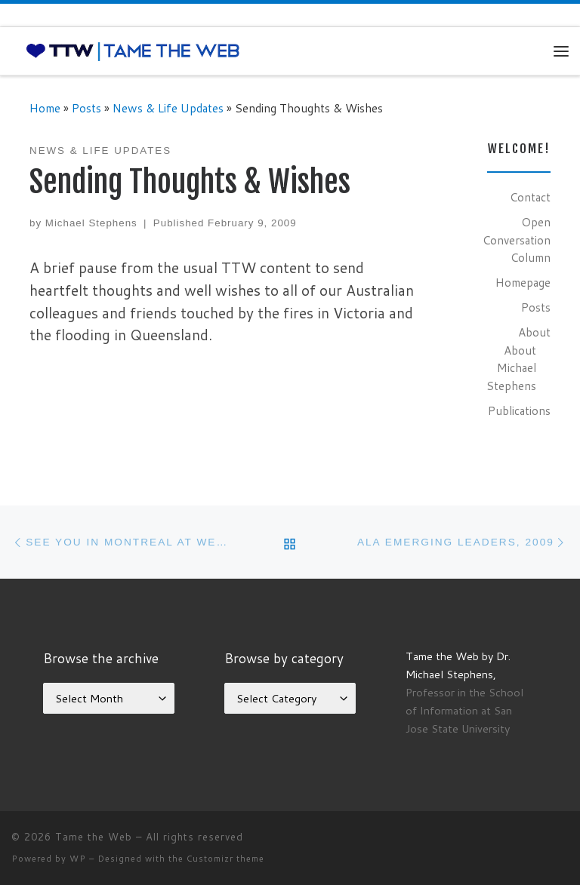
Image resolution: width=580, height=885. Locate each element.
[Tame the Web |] (133, 50)
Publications (519, 410)
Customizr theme (225, 859)
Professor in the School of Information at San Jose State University (464, 710)
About (534, 332)
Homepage (523, 282)
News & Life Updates (168, 108)
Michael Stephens (91, 223)
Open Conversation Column (517, 240)
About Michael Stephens (511, 368)
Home (44, 108)
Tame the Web (93, 837)
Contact (530, 197)
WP (77, 859)
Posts (86, 108)
